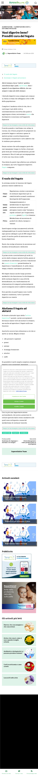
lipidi (24, 215)
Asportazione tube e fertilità (16, 544)
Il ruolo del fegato (10, 74)
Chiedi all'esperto (11, 493)
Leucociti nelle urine (11, 678)
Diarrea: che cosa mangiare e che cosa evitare (13, 626)
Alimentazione (10, 9)
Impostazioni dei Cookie (19, 396)
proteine (13, 215)
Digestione (6, 433)
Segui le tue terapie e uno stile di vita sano (19, 125)
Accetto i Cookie (19, 406)
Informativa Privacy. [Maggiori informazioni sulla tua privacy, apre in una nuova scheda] (21, 391)
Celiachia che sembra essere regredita (15, 498)
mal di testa (23, 86)
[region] (19, 388)
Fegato (4, 167)
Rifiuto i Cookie (19, 401)
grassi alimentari (11, 263)
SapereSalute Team (14, 53)
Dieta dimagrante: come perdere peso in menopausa (29, 442)
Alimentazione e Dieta (22, 27)
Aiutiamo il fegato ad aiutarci (15, 78)
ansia (29, 114)
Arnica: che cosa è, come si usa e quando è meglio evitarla (13, 640)
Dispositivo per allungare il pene (17, 521)
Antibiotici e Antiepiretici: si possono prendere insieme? (13, 652)
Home (3, 9)
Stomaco (24, 433)
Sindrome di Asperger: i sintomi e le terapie (10, 441)
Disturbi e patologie (9, 28)
